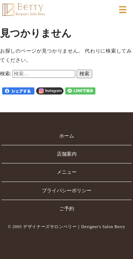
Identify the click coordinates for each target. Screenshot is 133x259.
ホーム (66, 136)
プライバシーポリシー (67, 190)
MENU (122, 9)
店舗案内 (67, 154)
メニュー (67, 172)
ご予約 (66, 208)
